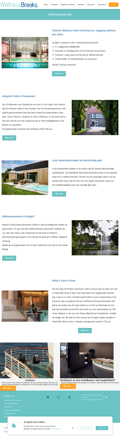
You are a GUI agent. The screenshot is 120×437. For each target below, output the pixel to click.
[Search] (106, 397)
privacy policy (56, 429)
